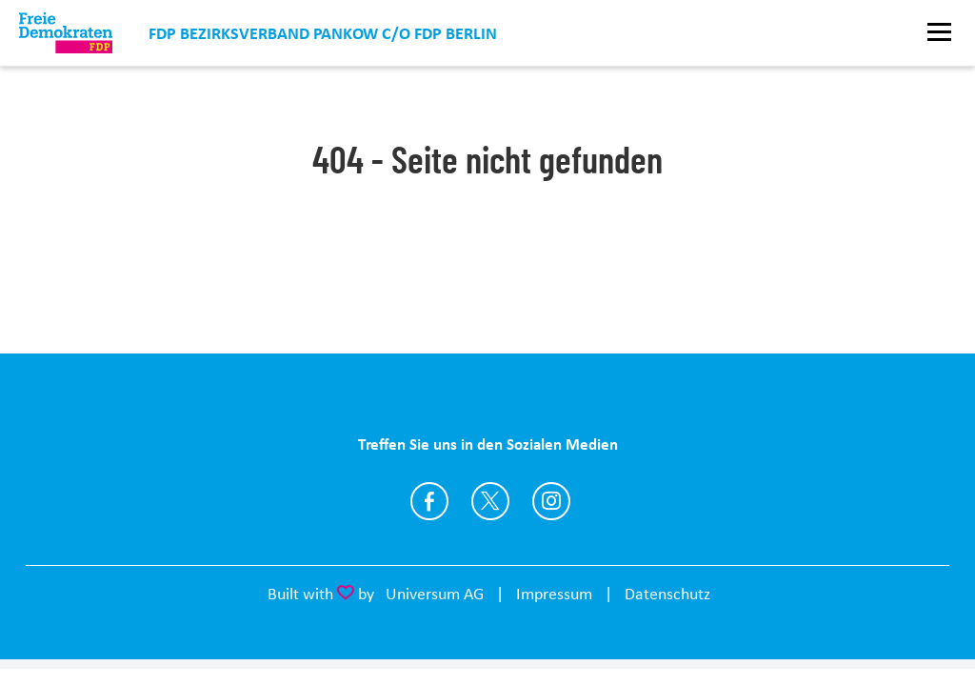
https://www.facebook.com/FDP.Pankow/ (429, 501)
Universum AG (435, 593)
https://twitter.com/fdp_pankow (490, 501)
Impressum (554, 593)
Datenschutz (667, 593)
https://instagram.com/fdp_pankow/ (551, 501)
